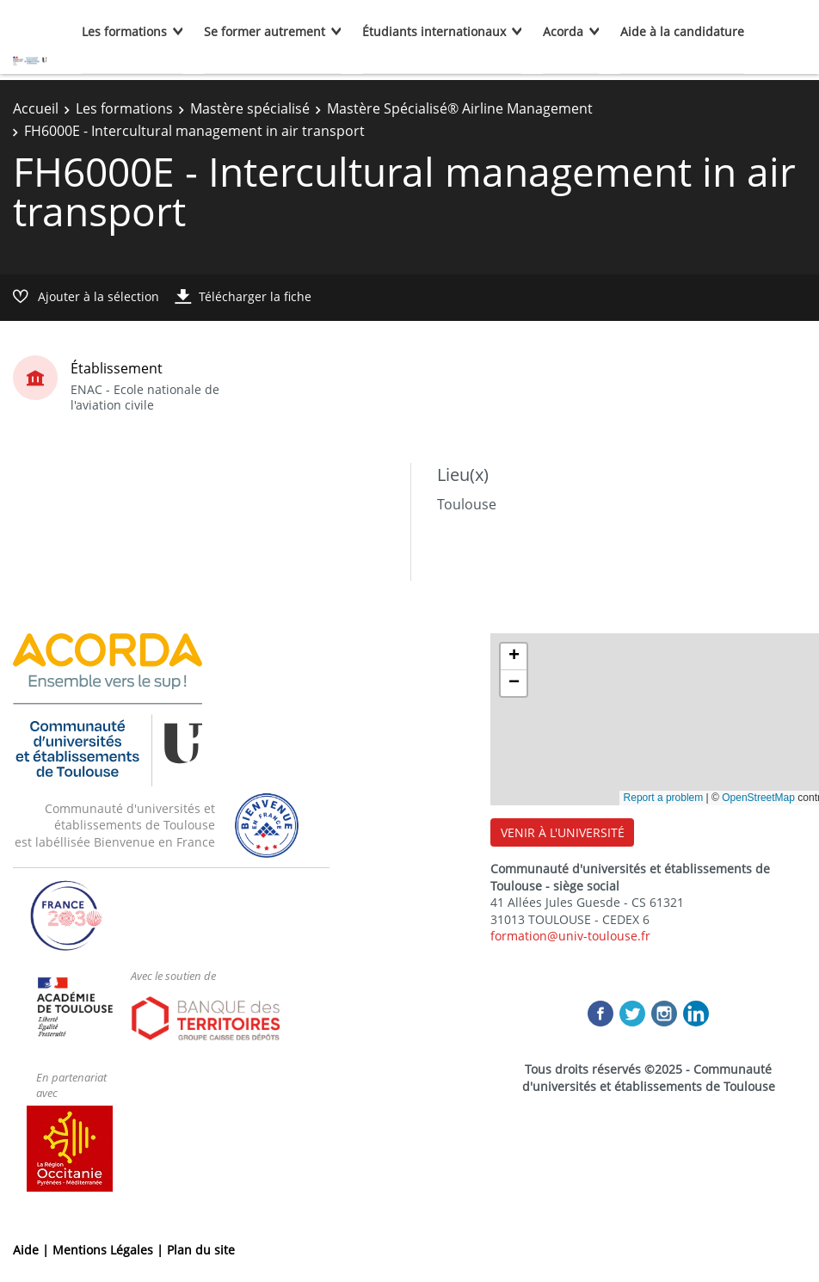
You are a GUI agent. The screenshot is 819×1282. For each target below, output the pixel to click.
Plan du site (201, 1250)
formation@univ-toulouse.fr (570, 936)
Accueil (35, 108)
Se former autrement (264, 31)
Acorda (563, 31)
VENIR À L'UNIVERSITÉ (563, 832)
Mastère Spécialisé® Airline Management (460, 108)
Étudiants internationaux (434, 31)
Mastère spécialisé (250, 108)
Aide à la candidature (682, 31)
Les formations (124, 31)
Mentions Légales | (109, 1250)
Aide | (32, 1250)
